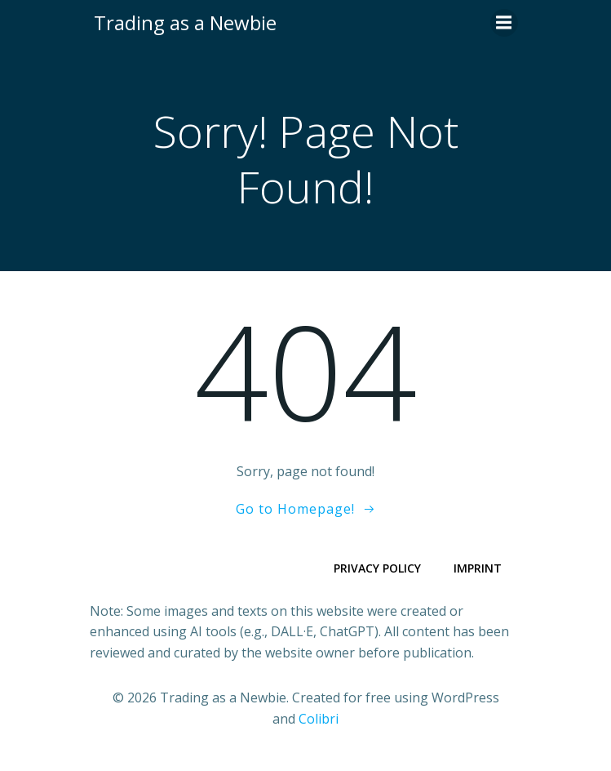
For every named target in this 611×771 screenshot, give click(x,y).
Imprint (478, 568)
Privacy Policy (377, 568)
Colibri (319, 719)
